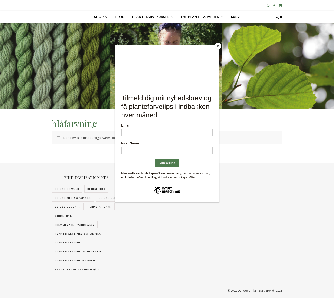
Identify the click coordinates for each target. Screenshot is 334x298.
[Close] (218, 46)
